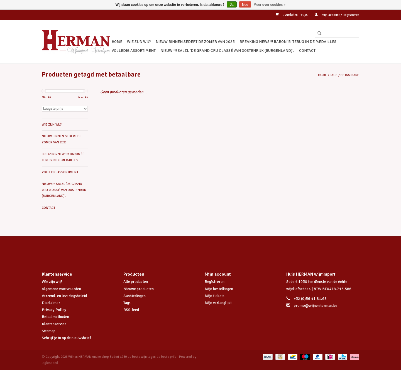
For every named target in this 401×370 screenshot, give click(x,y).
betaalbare (350, 75)
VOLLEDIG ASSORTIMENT (134, 50)
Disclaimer (51, 302)
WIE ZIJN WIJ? (139, 41)
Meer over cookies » (270, 5)
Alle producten (135, 281)
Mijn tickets (214, 295)
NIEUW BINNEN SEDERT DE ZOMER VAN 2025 (195, 41)
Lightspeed (50, 363)
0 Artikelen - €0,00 (292, 15)
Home (117, 41)
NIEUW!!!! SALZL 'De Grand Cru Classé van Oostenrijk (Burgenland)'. (227, 50)
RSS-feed (131, 309)
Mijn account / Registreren (337, 15)
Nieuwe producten (138, 288)
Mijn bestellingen (219, 288)
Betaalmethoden (55, 316)
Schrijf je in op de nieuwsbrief (66, 337)
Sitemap (48, 331)
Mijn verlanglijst (218, 302)
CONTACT (307, 50)
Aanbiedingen (134, 295)
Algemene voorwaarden (61, 288)
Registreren (214, 281)
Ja (231, 5)
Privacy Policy (54, 309)
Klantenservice (54, 324)
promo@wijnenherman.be (315, 305)
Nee (245, 5)
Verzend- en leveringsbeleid (64, 295)
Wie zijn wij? (52, 281)
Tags (334, 75)
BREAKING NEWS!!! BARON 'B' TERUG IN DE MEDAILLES (287, 41)
